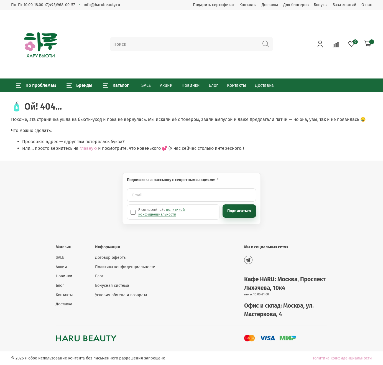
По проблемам (36, 85)
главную (88, 148)
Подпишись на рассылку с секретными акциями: (171, 180)
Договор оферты (111, 257)
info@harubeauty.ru (102, 4)
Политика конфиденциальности (125, 267)
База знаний (344, 4)
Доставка (270, 4)
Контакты (248, 4)
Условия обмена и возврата (121, 295)
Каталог (116, 85)
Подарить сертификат (213, 4)
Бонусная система (112, 285)
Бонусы (321, 4)
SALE (146, 85)
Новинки (191, 85)
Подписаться (239, 211)
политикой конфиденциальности (161, 211)
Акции (166, 85)
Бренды (79, 85)
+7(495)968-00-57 (59, 4)
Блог (213, 85)
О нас (366, 4)
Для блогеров (296, 4)
